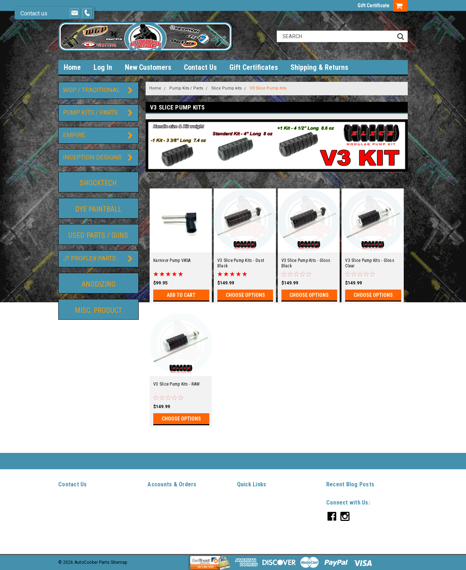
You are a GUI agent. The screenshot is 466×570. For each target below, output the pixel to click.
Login (152, 510)
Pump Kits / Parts (90, 112)
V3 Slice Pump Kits (268, 88)
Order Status (160, 519)
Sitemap (155, 535)
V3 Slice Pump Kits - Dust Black (240, 263)
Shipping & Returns (319, 67)
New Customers (148, 67)
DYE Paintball (98, 209)
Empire (74, 135)
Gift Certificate (374, 5)
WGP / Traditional (91, 90)
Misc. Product (98, 310)
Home (155, 88)
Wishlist (155, 502)
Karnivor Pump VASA (172, 260)
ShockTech (98, 183)
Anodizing (98, 284)
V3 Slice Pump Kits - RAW (176, 384)
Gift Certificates (253, 67)
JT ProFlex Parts (89, 258)
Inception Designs (92, 157)
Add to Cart (181, 295)
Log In (103, 67)
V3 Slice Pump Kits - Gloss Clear (369, 263)
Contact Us (200, 67)
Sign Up (172, 510)
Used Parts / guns (98, 235)
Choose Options (245, 295)
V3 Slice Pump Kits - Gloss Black (306, 263)
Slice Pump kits (226, 88)
